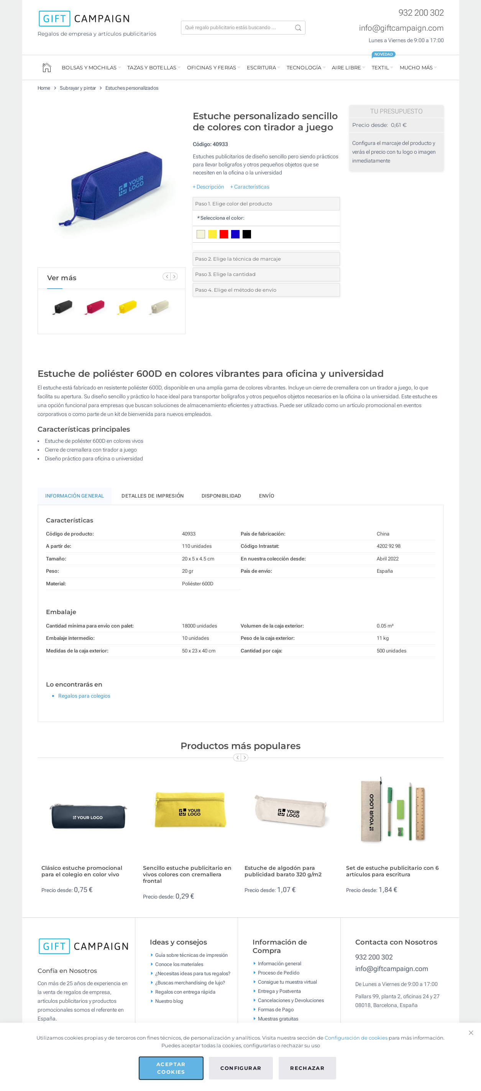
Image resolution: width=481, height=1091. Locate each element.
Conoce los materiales (179, 964)
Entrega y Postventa (279, 991)
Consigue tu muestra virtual (287, 981)
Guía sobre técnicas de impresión (191, 955)
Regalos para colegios (84, 696)
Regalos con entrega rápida (185, 992)
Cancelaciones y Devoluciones (291, 1000)
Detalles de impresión (152, 496)
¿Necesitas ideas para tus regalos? (192, 973)
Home (44, 88)
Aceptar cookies (171, 1068)
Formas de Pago (276, 1009)
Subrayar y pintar (78, 88)
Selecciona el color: (221, 218)
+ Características (249, 187)
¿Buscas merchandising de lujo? (190, 983)
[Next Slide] (174, 276)
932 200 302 (421, 13)
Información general (279, 963)
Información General (74, 496)
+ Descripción (208, 187)
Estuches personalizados (131, 88)
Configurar (241, 1068)
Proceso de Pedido (278, 972)
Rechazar (307, 1068)
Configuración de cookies (356, 1038)
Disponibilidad (221, 496)
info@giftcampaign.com (401, 28)
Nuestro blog (169, 1001)
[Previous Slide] (166, 276)
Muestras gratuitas (278, 1018)
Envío (266, 496)
